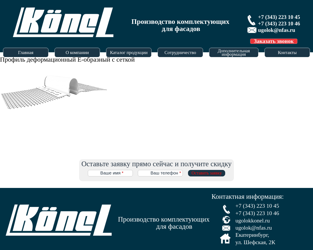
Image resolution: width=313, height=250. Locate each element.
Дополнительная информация (234, 52)
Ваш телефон (165, 173)
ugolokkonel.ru (252, 220)
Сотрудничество (180, 52)
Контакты (287, 52)
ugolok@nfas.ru (276, 30)
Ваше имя (111, 173)
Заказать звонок (274, 41)
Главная (25, 52)
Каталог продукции (129, 52)
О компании (77, 52)
